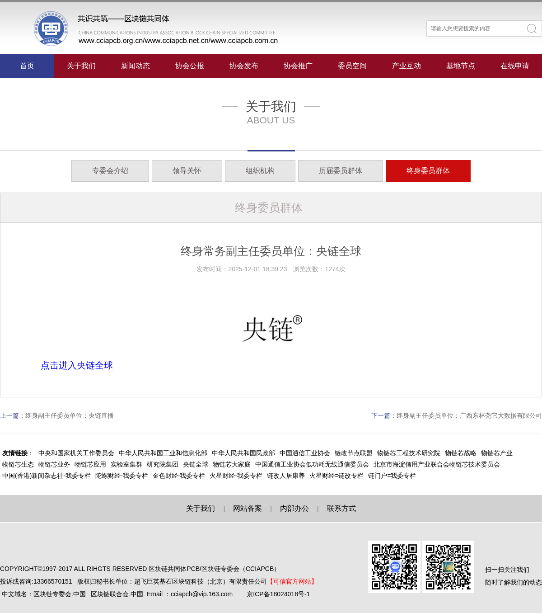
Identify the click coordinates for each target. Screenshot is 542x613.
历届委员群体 (340, 170)
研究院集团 (162, 464)
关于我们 (81, 66)
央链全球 (195, 464)
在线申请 (514, 66)
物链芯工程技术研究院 (408, 453)
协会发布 (243, 66)
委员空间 (352, 66)
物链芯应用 (90, 464)
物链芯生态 (18, 464)
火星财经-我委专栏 (236, 475)
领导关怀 (187, 170)
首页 (27, 66)
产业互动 (406, 66)
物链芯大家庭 (232, 464)
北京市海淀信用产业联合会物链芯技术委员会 (437, 464)
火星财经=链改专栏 (336, 475)
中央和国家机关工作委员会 (76, 453)
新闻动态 (135, 66)
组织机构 (260, 170)
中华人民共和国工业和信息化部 (163, 453)
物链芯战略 (461, 453)
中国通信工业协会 (305, 453)
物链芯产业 (497, 453)
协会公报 (189, 66)
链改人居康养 (286, 475)
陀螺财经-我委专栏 (121, 475)
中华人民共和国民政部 (243, 453)
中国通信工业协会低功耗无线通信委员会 (312, 464)
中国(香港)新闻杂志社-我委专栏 (46, 475)
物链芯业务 (54, 464)
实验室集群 (126, 464)
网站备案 (247, 508)
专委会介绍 (110, 170)
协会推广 (298, 66)
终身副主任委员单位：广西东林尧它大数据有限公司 (469, 415)
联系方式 (341, 508)
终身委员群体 (428, 170)
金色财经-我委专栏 (179, 475)
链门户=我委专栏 (392, 475)
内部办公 (294, 508)
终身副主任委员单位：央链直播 (69, 415)
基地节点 (460, 66)
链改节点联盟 (354, 453)
